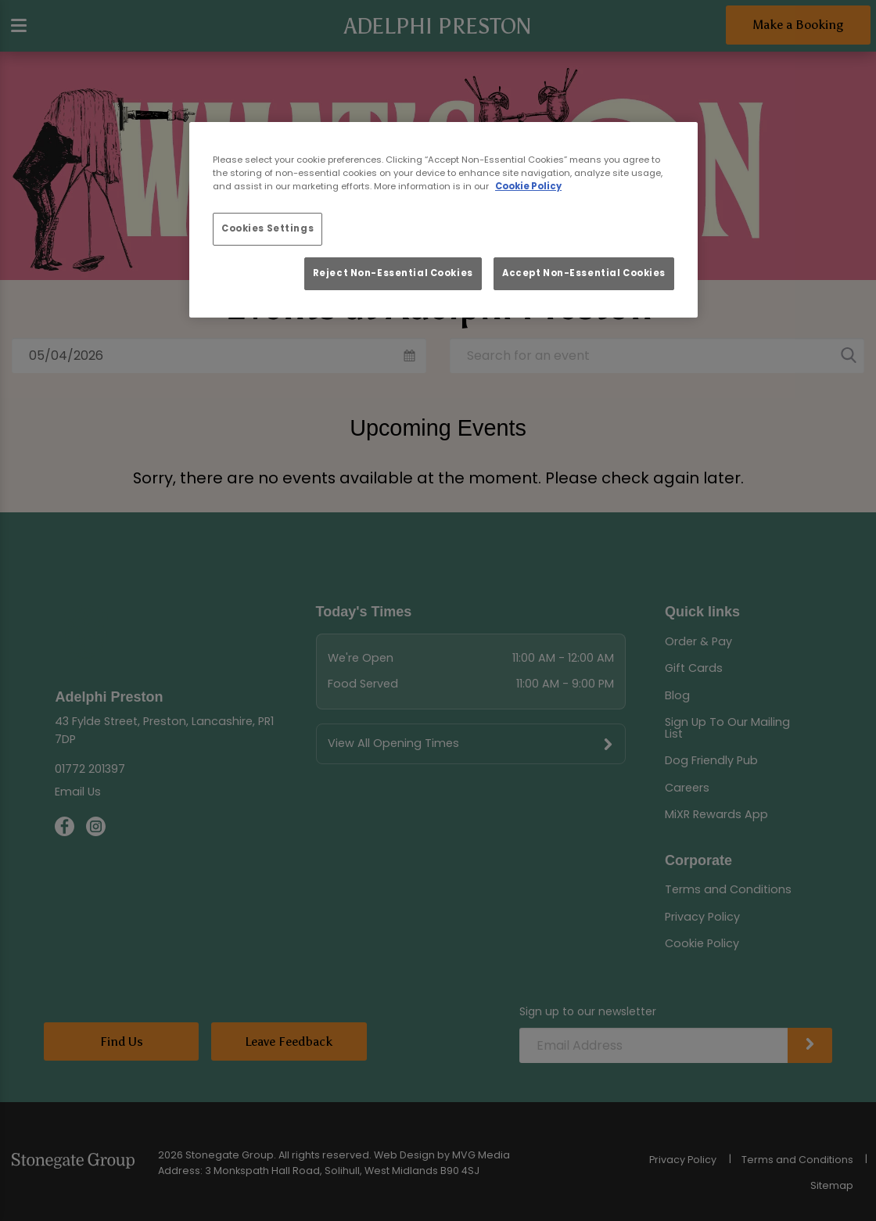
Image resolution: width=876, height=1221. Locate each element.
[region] (443, 220)
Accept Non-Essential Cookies (584, 273)
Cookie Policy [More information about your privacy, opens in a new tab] (528, 186)
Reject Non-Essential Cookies (393, 273)
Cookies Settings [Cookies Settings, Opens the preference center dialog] (267, 228)
